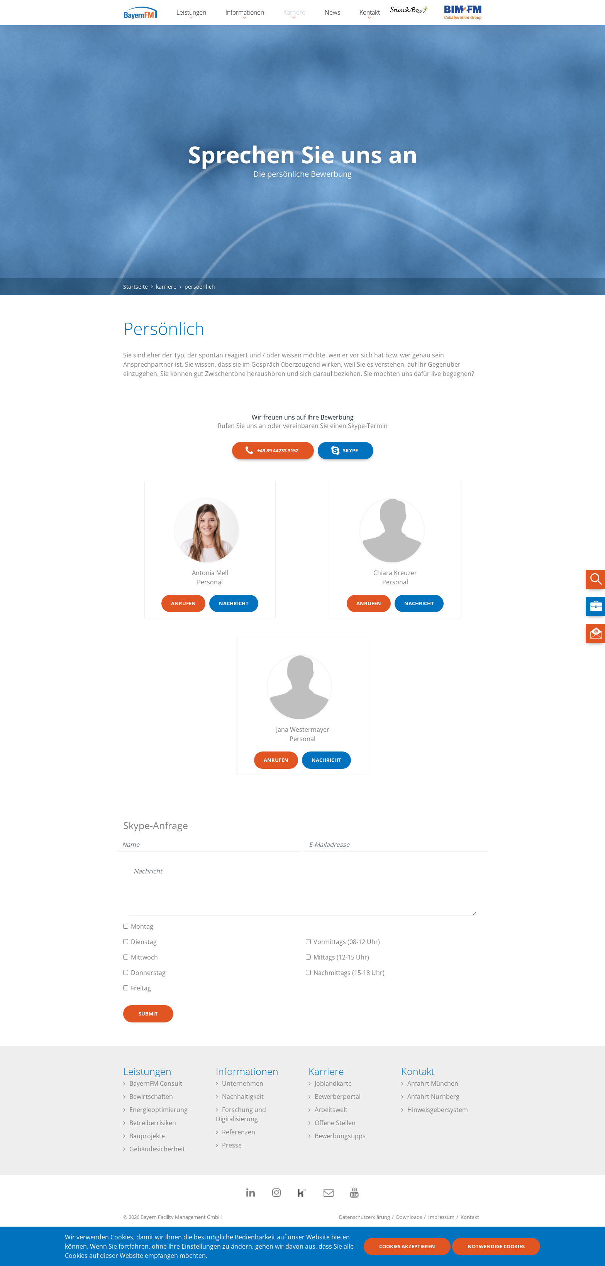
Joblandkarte (333, 1083)
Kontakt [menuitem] (366, 13)
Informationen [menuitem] (241, 13)
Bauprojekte (147, 1136)
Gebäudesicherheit (157, 1149)
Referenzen (238, 1132)
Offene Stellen (335, 1123)
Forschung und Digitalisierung (241, 1114)
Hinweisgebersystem (437, 1109)
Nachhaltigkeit (243, 1096)
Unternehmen (242, 1083)
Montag (142, 926)
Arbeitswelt (331, 1109)
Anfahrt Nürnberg (433, 1096)
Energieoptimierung (158, 1109)
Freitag (141, 988)
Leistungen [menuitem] (187, 13)
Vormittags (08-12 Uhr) (347, 942)
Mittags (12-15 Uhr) (341, 957)
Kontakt (470, 1217)
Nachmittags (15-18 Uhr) (349, 972)
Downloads (409, 1217)
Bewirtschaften (151, 1096)
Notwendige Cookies (496, 1246)
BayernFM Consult (155, 1083)
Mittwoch (144, 957)
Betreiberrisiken (152, 1123)
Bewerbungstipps (340, 1136)
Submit (148, 1013)
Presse (232, 1145)
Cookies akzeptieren (407, 1246)
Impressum (441, 1217)
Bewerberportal (338, 1096)
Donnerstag (148, 972)
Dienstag (144, 942)
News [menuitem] (332, 12)
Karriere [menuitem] (290, 13)
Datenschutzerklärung (364, 1217)
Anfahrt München (432, 1083)
